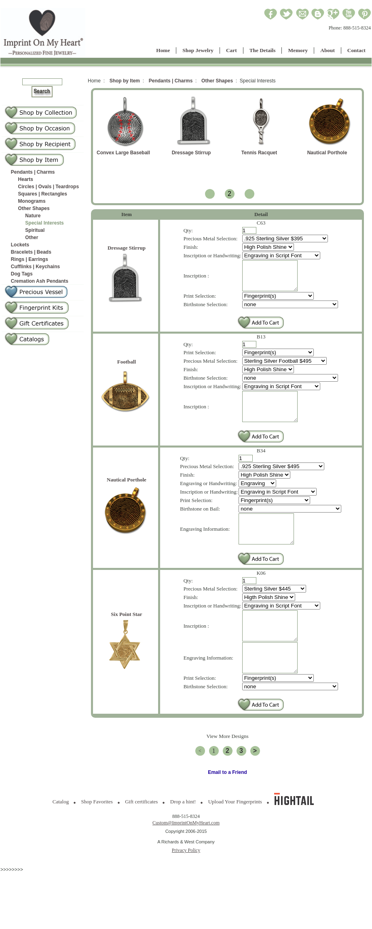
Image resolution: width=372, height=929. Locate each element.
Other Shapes (34, 208)
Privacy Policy (186, 880)
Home (163, 50)
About (327, 50)
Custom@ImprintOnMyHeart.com (186, 853)
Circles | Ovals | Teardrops (48, 186)
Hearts (25, 179)
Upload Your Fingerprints (235, 832)
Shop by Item (125, 81)
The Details (262, 50)
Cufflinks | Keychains (35, 266)
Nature (32, 216)
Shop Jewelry (197, 50)
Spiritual (34, 230)
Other (31, 237)
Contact (356, 50)
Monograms (32, 201)
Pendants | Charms (33, 172)
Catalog (61, 832)
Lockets (20, 245)
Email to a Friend (227, 802)
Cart (231, 50)
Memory (298, 50)
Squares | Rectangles (42, 194)
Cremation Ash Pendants (39, 281)
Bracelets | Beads (31, 252)
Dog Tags (22, 274)
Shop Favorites (97, 832)
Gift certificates (141, 832)
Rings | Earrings (29, 259)
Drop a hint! (183, 832)
